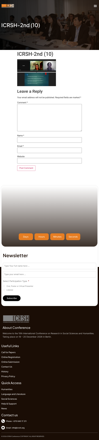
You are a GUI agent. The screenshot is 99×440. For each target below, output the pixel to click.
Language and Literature (13, 394)
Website (21, 157)
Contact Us (6, 366)
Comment (22, 103)
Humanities (6, 389)
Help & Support (9, 403)
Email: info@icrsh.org (15, 428)
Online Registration (10, 357)
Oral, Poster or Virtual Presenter (19, 286)
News (4, 408)
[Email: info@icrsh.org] (3, 427)
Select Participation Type (16, 281)
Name (20, 136)
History (4, 371)
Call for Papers (8, 352)
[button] (95, 5)
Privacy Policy (8, 376)
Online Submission (10, 361)
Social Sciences (9, 398)
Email (20, 146)
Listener (9, 290)
